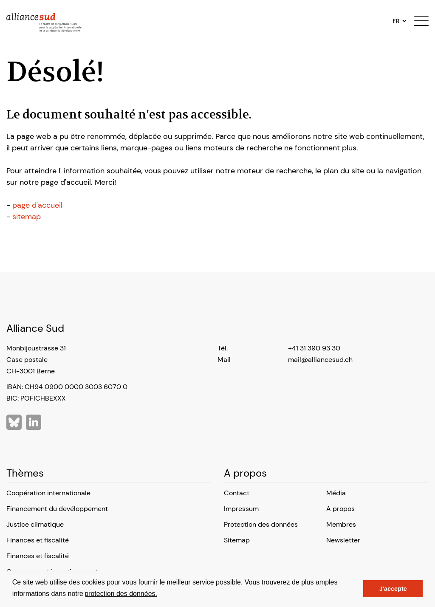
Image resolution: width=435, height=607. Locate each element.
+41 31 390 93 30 (314, 348)
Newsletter (343, 540)
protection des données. (121, 593)
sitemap (26, 217)
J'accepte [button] (393, 588)
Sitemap (237, 540)
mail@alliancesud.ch (320, 359)
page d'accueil (37, 205)
